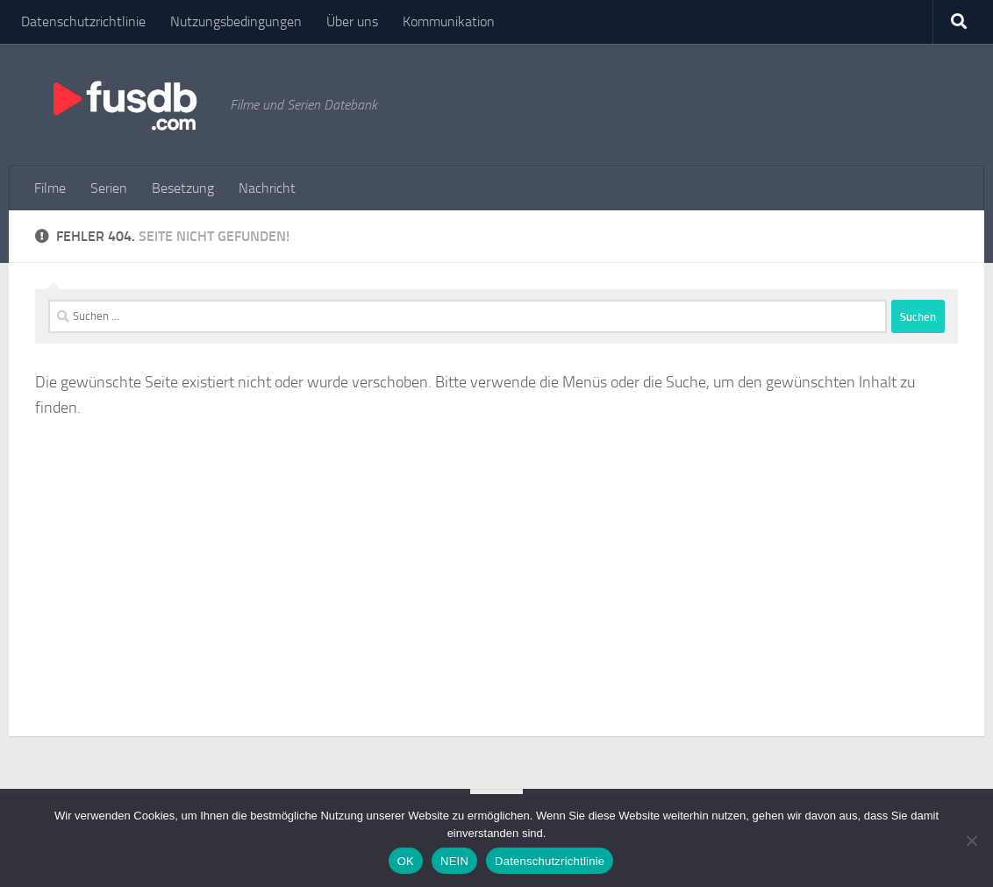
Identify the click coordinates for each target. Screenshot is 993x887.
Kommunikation (449, 21)
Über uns (352, 21)
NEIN (454, 861)
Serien (108, 188)
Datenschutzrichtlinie (83, 21)
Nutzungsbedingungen (236, 21)
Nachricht (267, 188)
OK (405, 861)
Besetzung (183, 188)
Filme (50, 188)
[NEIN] (971, 840)
